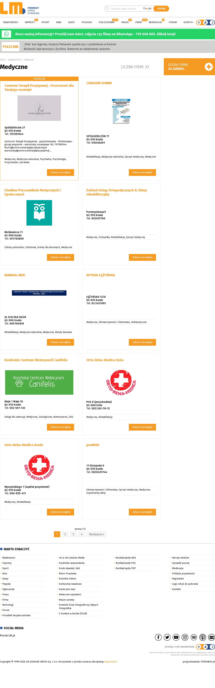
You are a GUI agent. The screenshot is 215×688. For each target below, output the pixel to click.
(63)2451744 (99, 472)
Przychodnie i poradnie (17, 162)
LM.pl (2, 60)
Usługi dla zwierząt (14, 416)
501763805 (17, 238)
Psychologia (59, 159)
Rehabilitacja (93, 156)
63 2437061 (98, 303)
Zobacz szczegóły (60, 172)
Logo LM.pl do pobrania (185, 584)
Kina (58, 22)
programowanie (191, 661)
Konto (188, 22)
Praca (124, 22)
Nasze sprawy (66, 599)
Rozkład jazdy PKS (126, 563)
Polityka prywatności (183, 573)
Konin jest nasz (67, 589)
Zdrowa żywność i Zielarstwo (114, 322)
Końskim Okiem (67, 578)
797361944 (16, 134)
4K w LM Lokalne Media (71, 557)
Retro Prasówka (67, 573)
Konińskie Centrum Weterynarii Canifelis (36, 360)
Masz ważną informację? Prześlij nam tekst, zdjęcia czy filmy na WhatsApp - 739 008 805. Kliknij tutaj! (95, 34)
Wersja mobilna (180, 557)
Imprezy (30, 22)
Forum (173, 22)
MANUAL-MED (14, 275)
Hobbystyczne (139, 322)
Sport (45, 22)
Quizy (71, 22)
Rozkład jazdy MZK (126, 557)
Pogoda (87, 22)
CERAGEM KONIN (99, 83)
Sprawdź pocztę (181, 563)
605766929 (17, 323)
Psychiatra (45, 159)
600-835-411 (18, 493)
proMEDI (92, 445)
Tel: (6, 134)
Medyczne (29, 60)
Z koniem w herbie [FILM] (73, 613)
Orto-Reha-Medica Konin (23, 445)
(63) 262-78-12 (100, 408)
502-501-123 (17, 407)
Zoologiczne (45, 416)
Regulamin (178, 578)
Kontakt (176, 589)
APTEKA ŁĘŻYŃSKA (100, 275)
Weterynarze (60, 416)
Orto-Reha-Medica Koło (105, 360)
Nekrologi (155, 22)
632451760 (98, 218)
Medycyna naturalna (28, 159)
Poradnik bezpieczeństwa (16, 615)
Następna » (96, 534)
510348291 (98, 142)
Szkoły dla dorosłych (48, 247)
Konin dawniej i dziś (69, 568)
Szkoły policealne (14, 247)
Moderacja (177, 568)
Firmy (138, 22)
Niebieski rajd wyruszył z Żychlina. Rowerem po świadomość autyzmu (67, 49)
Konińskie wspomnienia (71, 563)
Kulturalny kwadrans (70, 584)
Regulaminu (110, 661)
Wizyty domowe (63, 332)
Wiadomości (10, 22)
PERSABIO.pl (208, 661)
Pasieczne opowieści (70, 594)
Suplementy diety (96, 493)
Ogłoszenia (106, 22)
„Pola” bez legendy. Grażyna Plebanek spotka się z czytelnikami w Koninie (70, 44)
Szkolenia (30, 247)
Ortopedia (104, 237)
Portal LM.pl (7, 635)
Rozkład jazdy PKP (126, 568)
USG (71, 416)
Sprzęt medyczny (134, 156)
